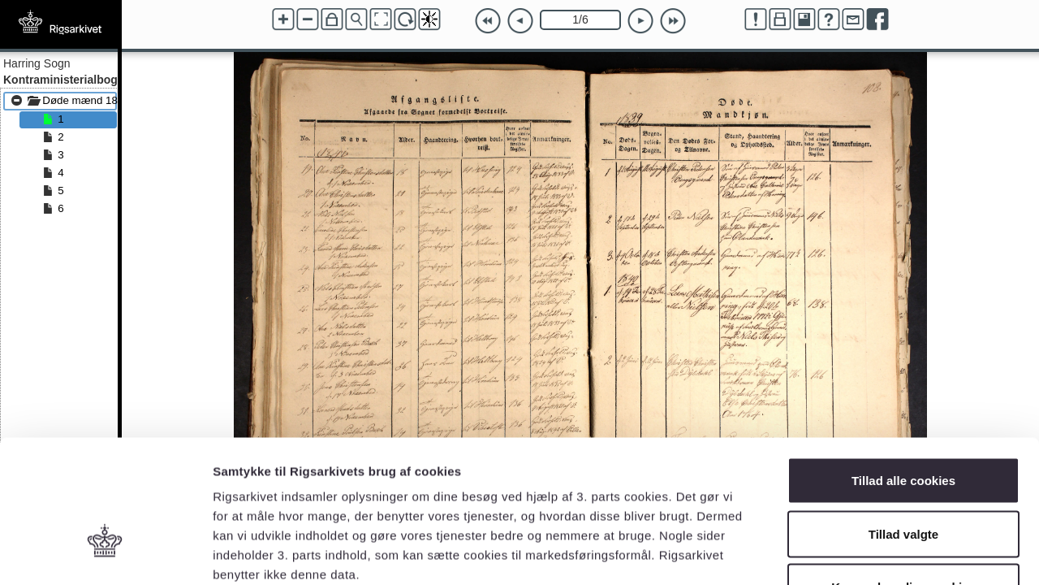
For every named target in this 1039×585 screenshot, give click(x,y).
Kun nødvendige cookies (903, 478)
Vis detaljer (844, 553)
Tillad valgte (903, 425)
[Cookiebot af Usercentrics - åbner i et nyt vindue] (105, 553)
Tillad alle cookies (903, 372)
